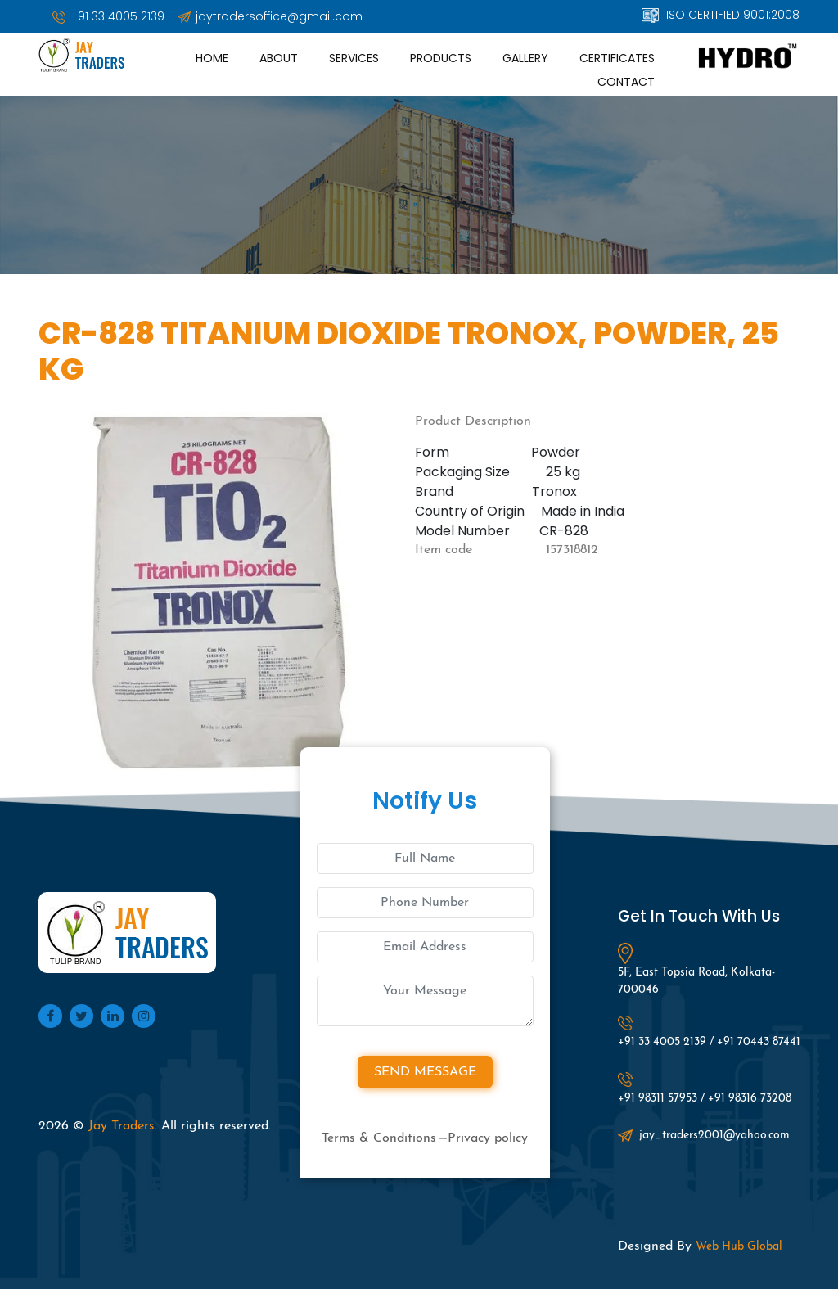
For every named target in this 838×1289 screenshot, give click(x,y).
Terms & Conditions (379, 1138)
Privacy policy (488, 1138)
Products (440, 58)
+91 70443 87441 (758, 1042)
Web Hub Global (739, 1247)
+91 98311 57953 (657, 1099)
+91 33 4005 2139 (108, 16)
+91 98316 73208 (749, 1099)
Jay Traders (121, 1126)
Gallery (525, 58)
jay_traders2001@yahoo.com (704, 1136)
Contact (626, 82)
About (278, 58)
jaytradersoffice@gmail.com (270, 16)
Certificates (617, 58)
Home (212, 58)
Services (354, 58)
